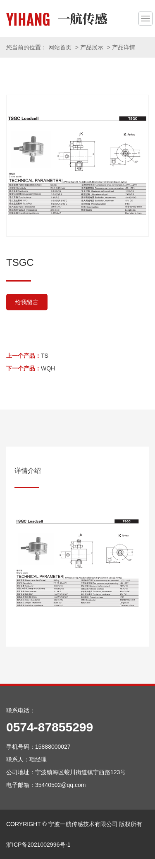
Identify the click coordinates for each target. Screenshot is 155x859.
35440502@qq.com (60, 785)
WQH (48, 368)
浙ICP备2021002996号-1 (38, 844)
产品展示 (91, 47)
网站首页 (60, 47)
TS (44, 355)
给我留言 (26, 302)
